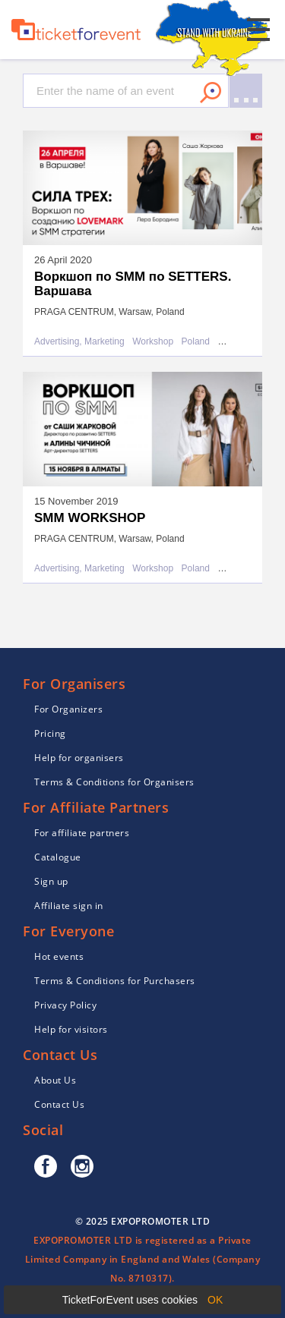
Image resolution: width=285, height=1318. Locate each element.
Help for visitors (71, 1029)
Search (210, 92)
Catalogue (57, 857)
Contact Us (59, 1104)
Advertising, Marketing (79, 342)
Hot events (59, 956)
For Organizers (68, 709)
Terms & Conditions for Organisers (114, 781)
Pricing (50, 733)
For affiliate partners (81, 832)
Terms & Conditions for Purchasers (114, 980)
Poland (196, 342)
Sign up (51, 881)
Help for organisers (79, 757)
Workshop (152, 342)
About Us (55, 1080)
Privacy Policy (65, 1005)
